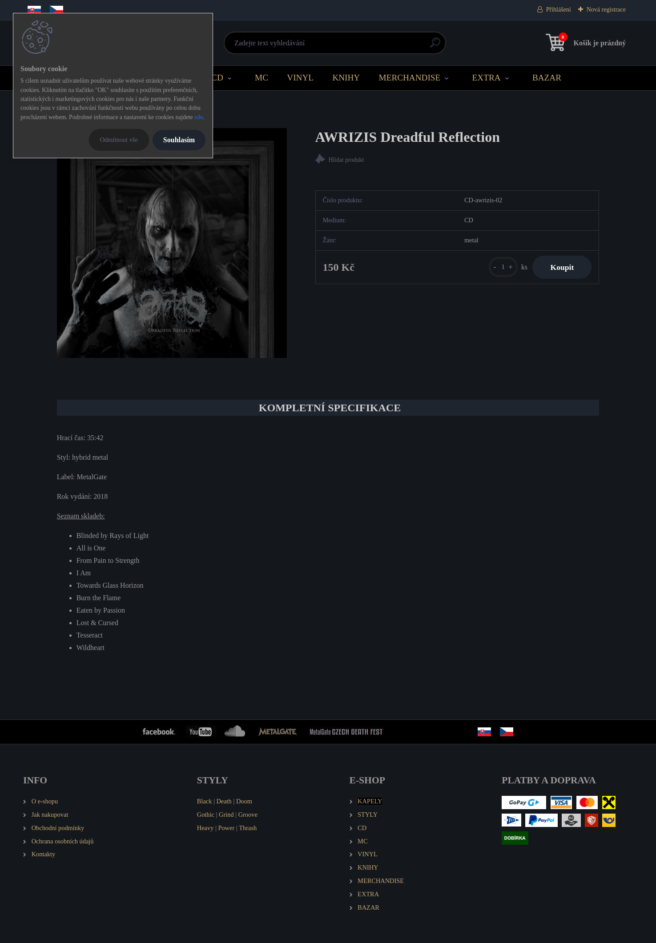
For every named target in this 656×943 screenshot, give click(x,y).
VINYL (300, 77)
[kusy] (503, 267)
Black (204, 801)
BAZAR (546, 77)
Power (226, 827)
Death (223, 801)
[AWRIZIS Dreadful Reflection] (172, 243)
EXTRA (486, 77)
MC (261, 77)
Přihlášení (558, 9)
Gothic (205, 814)
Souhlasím (179, 140)
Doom (244, 801)
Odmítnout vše (119, 139)
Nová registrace (606, 9)
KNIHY (346, 77)
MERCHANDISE (410, 77)
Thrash (248, 827)
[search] (435, 46)
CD (217, 77)
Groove (248, 814)
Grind (226, 814)
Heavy (205, 827)
